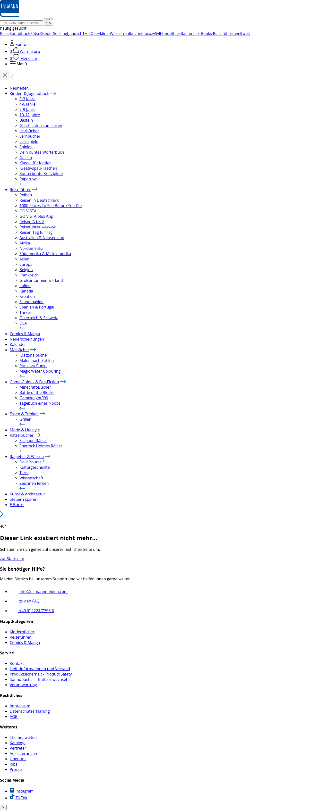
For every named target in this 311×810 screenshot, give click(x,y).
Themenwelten (23, 737)
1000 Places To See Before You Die (50, 205)
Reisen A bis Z (31, 221)
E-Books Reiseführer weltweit (223, 33)
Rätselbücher (22, 435)
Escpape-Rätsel (33, 440)
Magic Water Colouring (39, 371)
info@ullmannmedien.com (39, 591)
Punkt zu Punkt (33, 365)
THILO (88, 33)
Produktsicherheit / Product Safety (41, 674)
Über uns (18, 758)
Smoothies (171, 33)
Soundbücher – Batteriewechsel (38, 679)
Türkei (25, 312)
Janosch (76, 33)
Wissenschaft (31, 478)
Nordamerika (31, 248)
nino (143, 33)
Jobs (13, 764)
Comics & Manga (25, 333)
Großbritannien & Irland (41, 280)
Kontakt (17, 663)
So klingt (60, 33)
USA (23, 323)
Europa (26, 264)
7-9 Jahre (27, 109)
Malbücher (19, 349)
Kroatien (27, 296)
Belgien (26, 269)
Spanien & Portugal (36, 307)
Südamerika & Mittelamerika (45, 253)
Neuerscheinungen (27, 339)
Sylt (158, 33)
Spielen (26, 147)
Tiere (23, 472)
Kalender (18, 344)
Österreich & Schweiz (38, 317)
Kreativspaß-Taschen (38, 168)
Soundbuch (20, 33)
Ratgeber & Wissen (27, 456)
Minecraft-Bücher (35, 387)
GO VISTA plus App (36, 216)
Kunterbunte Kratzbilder (41, 173)
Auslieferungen (23, 753)
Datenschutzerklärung (30, 711)
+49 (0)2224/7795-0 (32, 610)
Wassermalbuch (124, 33)
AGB (13, 716)
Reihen (25, 195)
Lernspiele (28, 141)
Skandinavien (31, 301)
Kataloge (18, 742)
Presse (16, 769)
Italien (25, 285)
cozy (151, 33)
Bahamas (189, 33)
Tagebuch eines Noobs (39, 403)
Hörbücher (29, 131)
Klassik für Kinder (35, 163)
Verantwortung (23, 684)
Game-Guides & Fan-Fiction (34, 381)
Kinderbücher (22, 632)
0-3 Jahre (27, 98)
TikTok (18, 798)
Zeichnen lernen (34, 483)
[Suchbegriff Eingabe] (21, 22)
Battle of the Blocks (36, 392)
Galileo (25, 157)
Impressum (20, 706)
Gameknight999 (33, 398)
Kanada (26, 291)
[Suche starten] (48, 21)
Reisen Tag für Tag (35, 232)
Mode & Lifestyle (25, 430)
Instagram (22, 791)
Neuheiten (19, 88)
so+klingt (102, 33)
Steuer (47, 33)
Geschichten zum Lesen (40, 125)
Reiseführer (20, 189)
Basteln (26, 120)
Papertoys (28, 179)
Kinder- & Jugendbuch (29, 93)
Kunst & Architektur (27, 494)
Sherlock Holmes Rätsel (40, 446)
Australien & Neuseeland (41, 237)
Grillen (25, 419)
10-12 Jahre (29, 114)
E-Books (17, 504)
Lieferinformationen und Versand (40, 668)
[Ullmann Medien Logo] (9, 15)
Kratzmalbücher (33, 355)
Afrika (24, 243)
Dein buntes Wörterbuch (41, 152)
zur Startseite (12, 558)
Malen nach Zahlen (36, 360)
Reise (5, 33)
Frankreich (29, 275)
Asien (24, 259)
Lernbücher (29, 136)
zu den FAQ (25, 601)
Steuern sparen (23, 499)
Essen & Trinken (24, 414)
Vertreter (18, 748)
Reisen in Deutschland (39, 200)
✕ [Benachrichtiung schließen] (3, 807)
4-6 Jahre (27, 104)
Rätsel (35, 33)
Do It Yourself (31, 462)
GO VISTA (27, 211)
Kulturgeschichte (34, 467)
